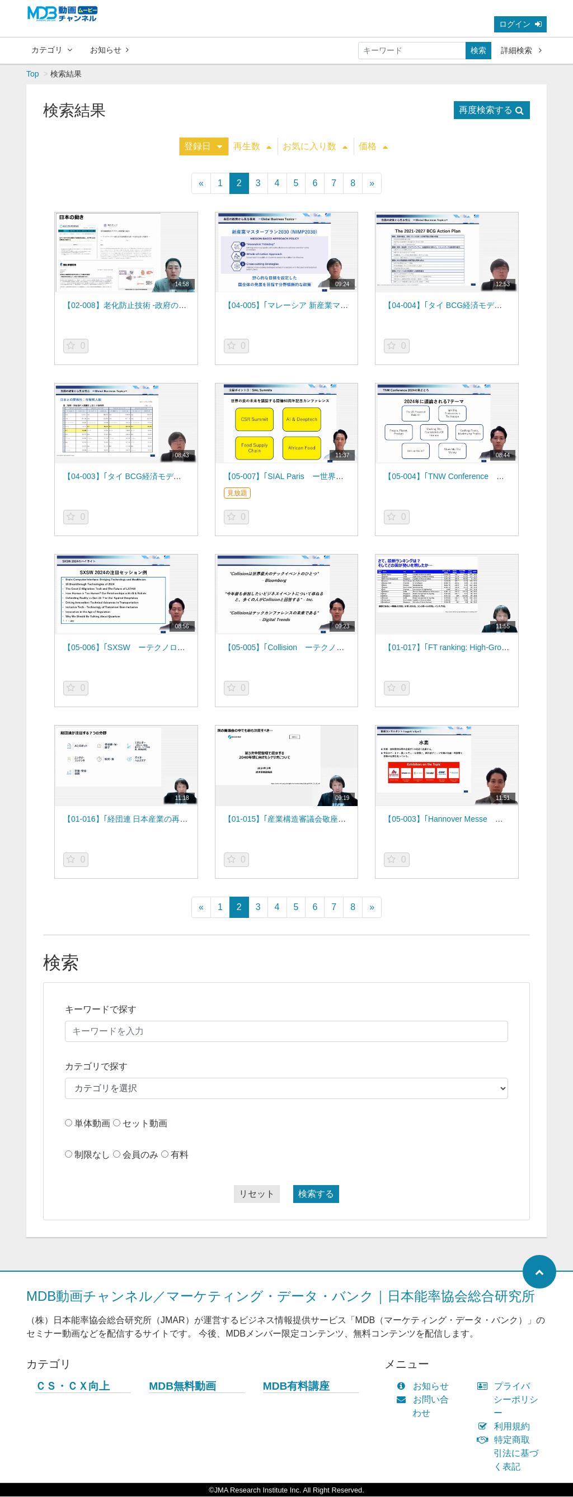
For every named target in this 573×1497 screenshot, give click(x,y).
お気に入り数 (315, 146)
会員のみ (140, 1155)
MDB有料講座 (296, 1386)
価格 (373, 146)
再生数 (252, 146)
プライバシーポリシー (510, 1400)
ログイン (520, 24)
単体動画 (92, 1124)
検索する (316, 1194)
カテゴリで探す (96, 1067)
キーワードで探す (101, 1010)
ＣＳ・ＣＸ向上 (72, 1386)
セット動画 (145, 1124)
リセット (257, 1194)
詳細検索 (521, 50)
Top (32, 74)
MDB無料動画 (182, 1386)
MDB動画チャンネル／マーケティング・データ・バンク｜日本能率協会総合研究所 (280, 1296)
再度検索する (491, 110)
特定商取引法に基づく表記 (510, 1454)
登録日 (203, 146)
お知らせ (109, 49)
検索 (478, 50)
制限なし (92, 1155)
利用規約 (506, 1427)
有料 (180, 1155)
